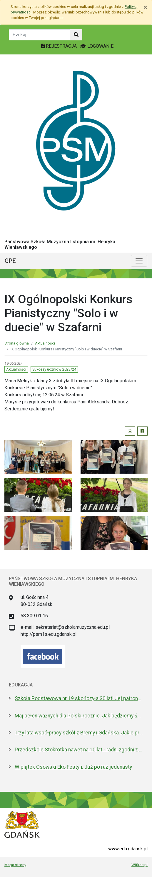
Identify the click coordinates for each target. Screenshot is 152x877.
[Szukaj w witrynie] (76, 34)
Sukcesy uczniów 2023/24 (54, 369)
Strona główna (16, 343)
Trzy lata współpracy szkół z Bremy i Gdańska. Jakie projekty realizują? (79, 733)
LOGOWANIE (96, 46)
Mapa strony (15, 864)
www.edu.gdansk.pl (128, 849)
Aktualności (45, 343)
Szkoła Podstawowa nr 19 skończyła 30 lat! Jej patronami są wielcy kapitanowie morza (79, 698)
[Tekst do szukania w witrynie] (39, 34)
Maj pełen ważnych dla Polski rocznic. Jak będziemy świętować (79, 716)
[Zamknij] (145, 7)
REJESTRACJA (59, 46)
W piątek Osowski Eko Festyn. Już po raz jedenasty (73, 767)
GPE (10, 260)
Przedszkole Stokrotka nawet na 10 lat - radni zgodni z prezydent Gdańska (79, 750)
